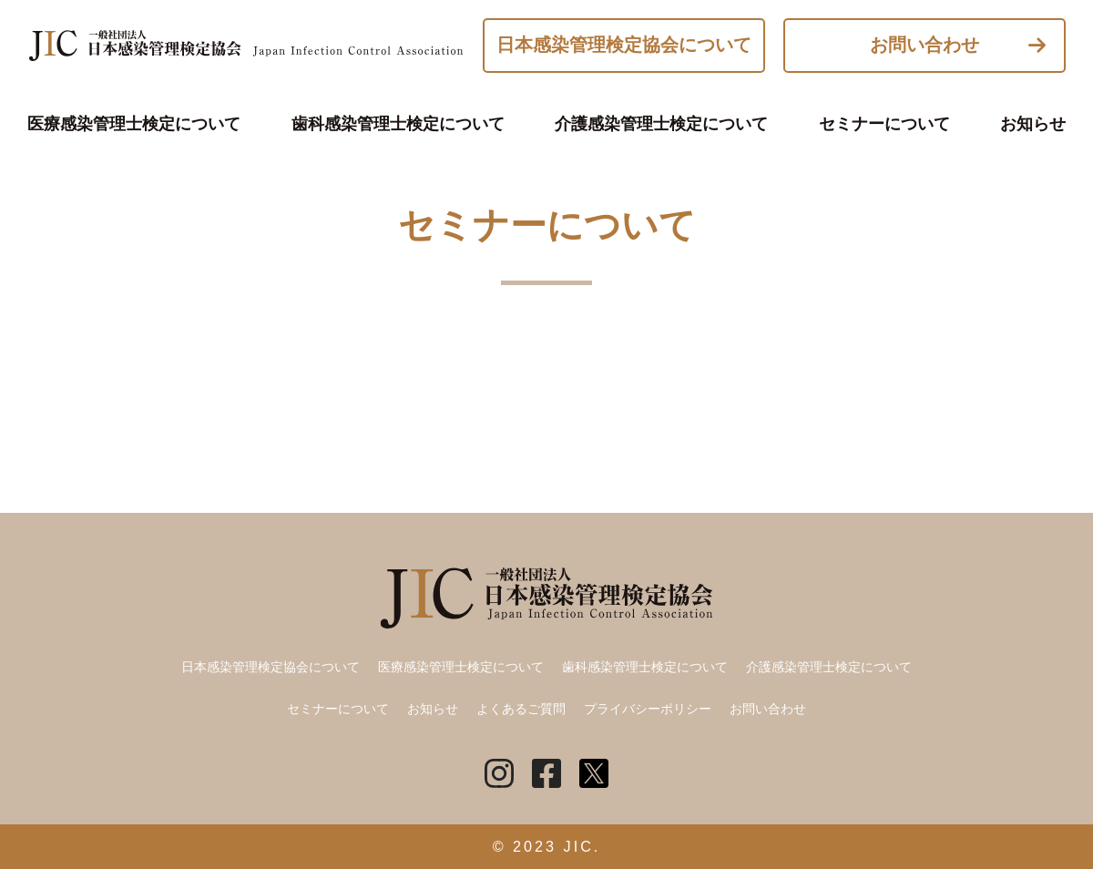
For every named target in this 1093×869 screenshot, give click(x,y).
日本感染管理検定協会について (623, 45)
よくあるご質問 (521, 708)
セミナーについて (884, 124)
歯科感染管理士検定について (398, 124)
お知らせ (1033, 124)
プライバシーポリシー (647, 708)
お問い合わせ (924, 45)
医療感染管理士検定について (133, 124)
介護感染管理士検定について (661, 124)
